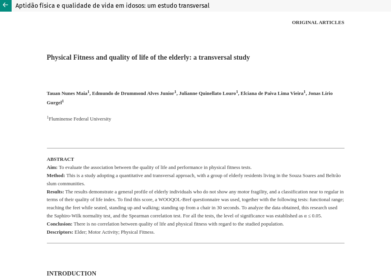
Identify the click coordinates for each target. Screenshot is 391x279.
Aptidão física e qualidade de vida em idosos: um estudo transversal (113, 5)
